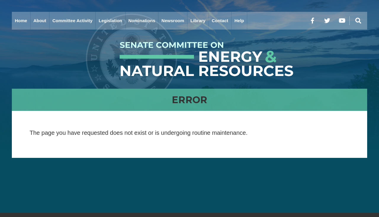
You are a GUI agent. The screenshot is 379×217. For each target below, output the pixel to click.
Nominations (142, 20)
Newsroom (172, 20)
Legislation (110, 20)
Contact (220, 20)
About (39, 20)
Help (239, 20)
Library (197, 20)
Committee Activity (72, 20)
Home (21, 20)
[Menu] (358, 21)
